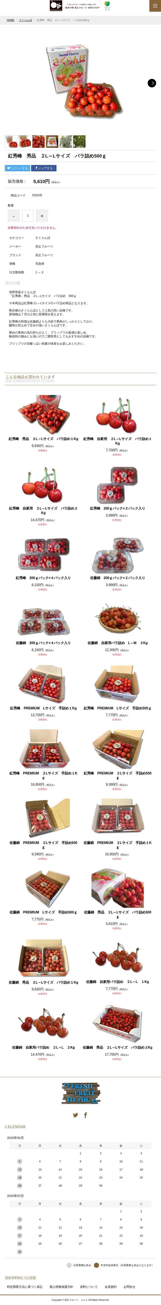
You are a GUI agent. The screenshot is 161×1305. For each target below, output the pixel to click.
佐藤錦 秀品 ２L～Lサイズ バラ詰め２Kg (117, 1047)
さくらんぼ (25, 20)
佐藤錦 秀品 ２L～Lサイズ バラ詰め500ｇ (117, 914)
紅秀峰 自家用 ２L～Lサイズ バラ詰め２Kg (43, 511)
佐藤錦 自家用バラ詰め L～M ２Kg (118, 643)
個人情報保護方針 (61, 1286)
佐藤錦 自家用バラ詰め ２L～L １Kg (117, 982)
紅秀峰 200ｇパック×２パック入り (117, 508)
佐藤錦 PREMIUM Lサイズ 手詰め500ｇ (43, 912)
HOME (10, 20)
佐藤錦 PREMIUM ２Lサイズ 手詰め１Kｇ (117, 845)
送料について (89, 1286)
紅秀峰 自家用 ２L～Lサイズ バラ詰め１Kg (117, 441)
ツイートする (17, 168)
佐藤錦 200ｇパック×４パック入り (43, 643)
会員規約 (111, 1286)
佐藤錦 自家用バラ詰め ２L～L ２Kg (43, 1047)
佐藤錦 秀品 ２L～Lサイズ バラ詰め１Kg (43, 982)
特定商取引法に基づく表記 (25, 1286)
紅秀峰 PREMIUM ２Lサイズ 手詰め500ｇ (117, 775)
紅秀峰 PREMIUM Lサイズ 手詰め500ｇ (117, 708)
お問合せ (129, 1286)
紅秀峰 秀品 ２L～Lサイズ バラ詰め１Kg (43, 439)
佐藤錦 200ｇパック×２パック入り (117, 578)
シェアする (44, 168)
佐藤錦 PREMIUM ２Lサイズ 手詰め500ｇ (43, 845)
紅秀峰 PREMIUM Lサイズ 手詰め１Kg (43, 708)
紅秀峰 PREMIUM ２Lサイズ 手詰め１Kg (43, 775)
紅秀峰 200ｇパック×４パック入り (43, 578)
